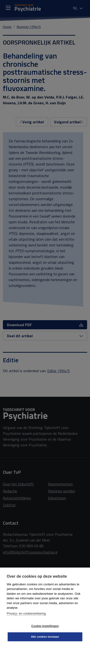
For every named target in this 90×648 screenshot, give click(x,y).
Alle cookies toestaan (45, 636)
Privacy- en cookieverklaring (26, 613)
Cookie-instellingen (45, 626)
